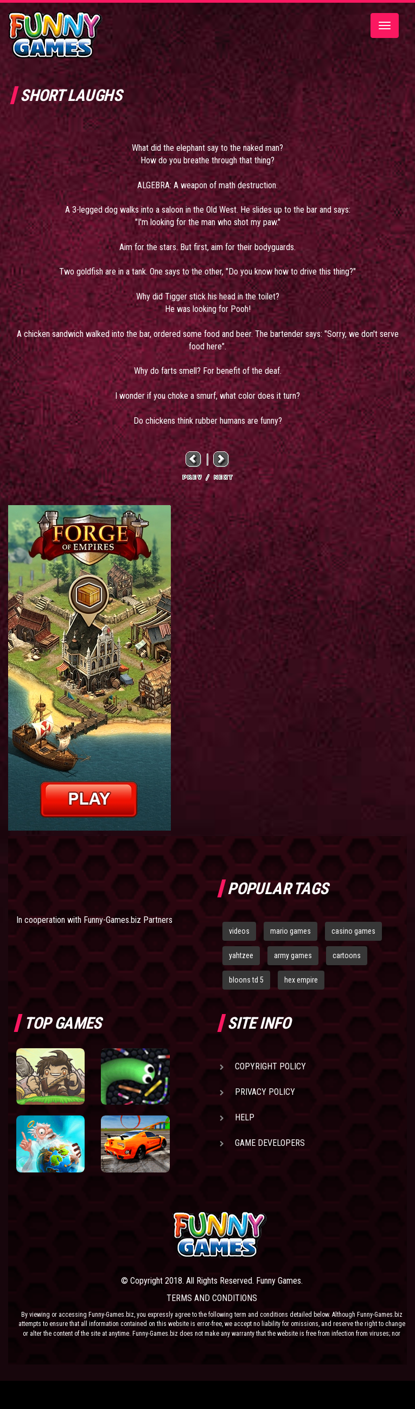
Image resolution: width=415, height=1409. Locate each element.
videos (239, 931)
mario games (290, 931)
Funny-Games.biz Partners (128, 920)
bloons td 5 (246, 980)
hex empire (301, 980)
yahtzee (241, 955)
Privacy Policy (265, 1092)
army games (293, 955)
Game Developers (270, 1143)
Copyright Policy (270, 1066)
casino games (353, 931)
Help (244, 1117)
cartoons (347, 955)
